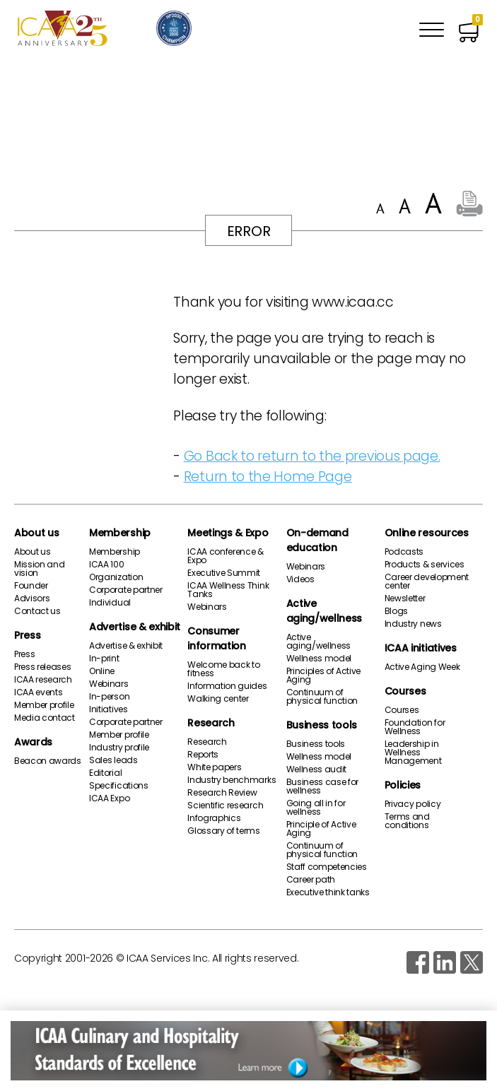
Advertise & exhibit (134, 627)
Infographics (213, 818)
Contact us (37, 611)
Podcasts (404, 552)
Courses (405, 691)
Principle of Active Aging (321, 828)
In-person (109, 696)
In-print (104, 658)
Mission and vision (39, 568)
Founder (31, 586)
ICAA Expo (109, 798)
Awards (33, 742)
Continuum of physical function (322, 696)
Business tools (322, 725)
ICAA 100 (106, 564)
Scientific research (225, 805)
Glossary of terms (223, 831)
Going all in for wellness (316, 807)
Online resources (427, 533)
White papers (214, 767)
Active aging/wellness (324, 610)
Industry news (413, 624)
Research (210, 723)
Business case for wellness (322, 786)
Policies (403, 785)
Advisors (31, 598)
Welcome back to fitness (223, 669)
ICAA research (43, 680)
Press (27, 635)
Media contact (44, 718)
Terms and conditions (407, 821)
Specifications (118, 786)
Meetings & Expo (227, 533)
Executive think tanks (328, 892)
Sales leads (113, 760)
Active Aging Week (422, 667)
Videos (300, 579)
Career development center (427, 581)
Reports (202, 754)
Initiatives (108, 709)
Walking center (218, 699)
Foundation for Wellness (415, 727)
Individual (110, 602)
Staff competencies (326, 867)
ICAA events (38, 692)
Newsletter (405, 598)
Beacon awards (47, 761)
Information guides (227, 686)
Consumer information (216, 638)
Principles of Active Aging (323, 675)
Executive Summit (223, 573)
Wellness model (319, 658)
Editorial (105, 773)
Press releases (42, 667)
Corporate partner (126, 590)
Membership (120, 533)
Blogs (396, 611)
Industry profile (119, 747)
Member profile (44, 705)
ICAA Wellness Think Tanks (228, 590)
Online (102, 671)
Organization (116, 577)
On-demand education (317, 540)
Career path (310, 879)
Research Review (222, 793)
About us (36, 533)
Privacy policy (413, 804)
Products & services (424, 564)
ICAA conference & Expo (225, 556)
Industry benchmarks (231, 780)
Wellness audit (316, 769)
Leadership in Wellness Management (413, 752)
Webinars (108, 684)
